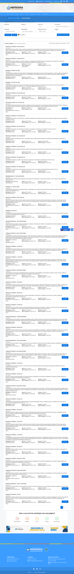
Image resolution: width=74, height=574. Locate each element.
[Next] (64, 507)
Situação (7, 29)
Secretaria (57, 24)
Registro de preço (42, 29)
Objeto (56, 29)
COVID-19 (23, 34)
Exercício (40, 24)
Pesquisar (8, 34)
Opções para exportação (63, 34)
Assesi (32, 572)
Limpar (14, 34)
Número (23, 24)
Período (7, 24)
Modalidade (24, 29)
